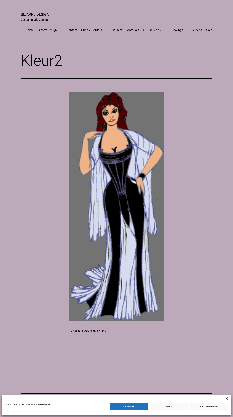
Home (29, 30)
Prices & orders (91, 30)
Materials (132, 30)
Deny (169, 406)
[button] (226, 398)
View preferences (209, 406)
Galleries (155, 30)
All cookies (129, 406)
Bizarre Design (35, 14)
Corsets (117, 30)
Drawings (176, 30)
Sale (209, 30)
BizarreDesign (47, 30)
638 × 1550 (100, 330)
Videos (197, 30)
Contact (71, 30)
